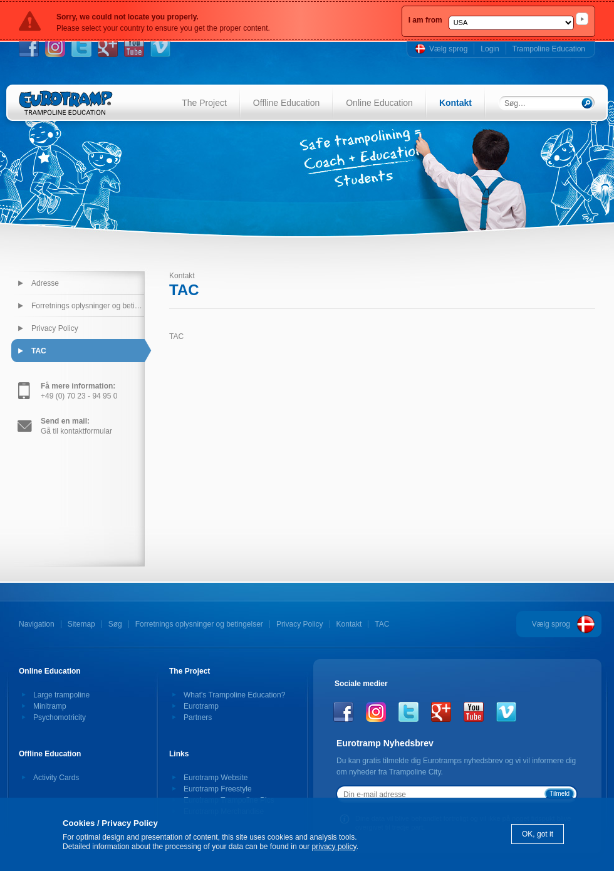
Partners (198, 717)
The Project (204, 103)
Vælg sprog (448, 48)
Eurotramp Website (216, 777)
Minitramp (49, 706)
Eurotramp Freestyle (218, 789)
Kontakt (455, 103)
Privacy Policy (54, 328)
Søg (115, 624)
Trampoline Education (549, 48)
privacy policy (334, 846)
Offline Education (286, 103)
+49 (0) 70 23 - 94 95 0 (79, 391)
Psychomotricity (59, 717)
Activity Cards (56, 777)
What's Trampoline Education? (234, 695)
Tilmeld (559, 793)
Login (490, 48)
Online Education (379, 103)
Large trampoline (61, 695)
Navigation (37, 624)
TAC (38, 351)
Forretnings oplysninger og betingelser (87, 305)
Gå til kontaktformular (76, 426)
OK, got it (537, 834)
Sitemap (81, 624)
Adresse (45, 283)
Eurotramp (201, 706)
